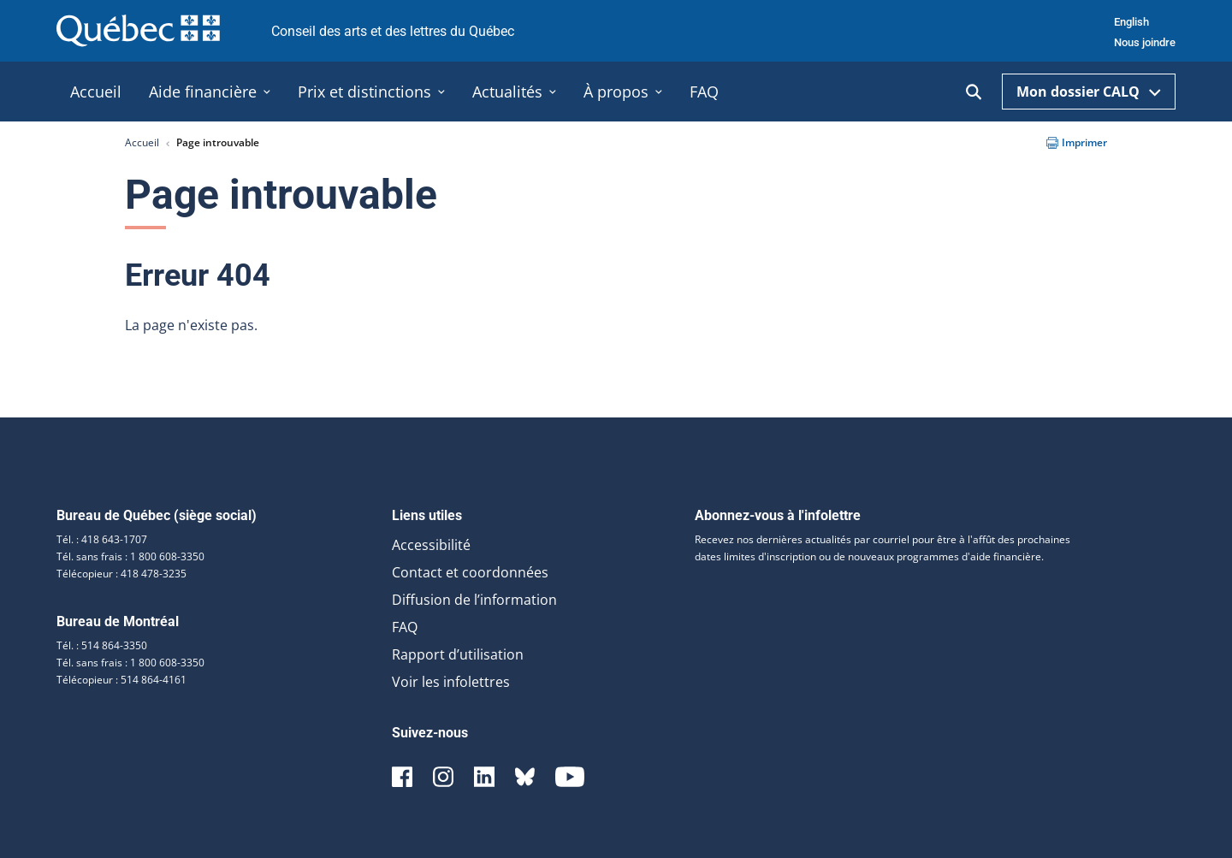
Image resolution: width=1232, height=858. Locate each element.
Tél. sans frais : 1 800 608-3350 (130, 556)
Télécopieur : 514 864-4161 (121, 679)
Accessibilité (431, 545)
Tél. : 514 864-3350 (101, 645)
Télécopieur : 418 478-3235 (121, 573)
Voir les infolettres (451, 681)
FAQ (405, 627)
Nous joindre (1145, 42)
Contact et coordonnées (470, 572)
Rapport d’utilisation (458, 654)
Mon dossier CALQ (1088, 91)
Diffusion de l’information (474, 599)
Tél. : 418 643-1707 (101, 539)
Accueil (142, 142)
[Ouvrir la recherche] (973, 92)
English (1131, 21)
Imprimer (1076, 142)
